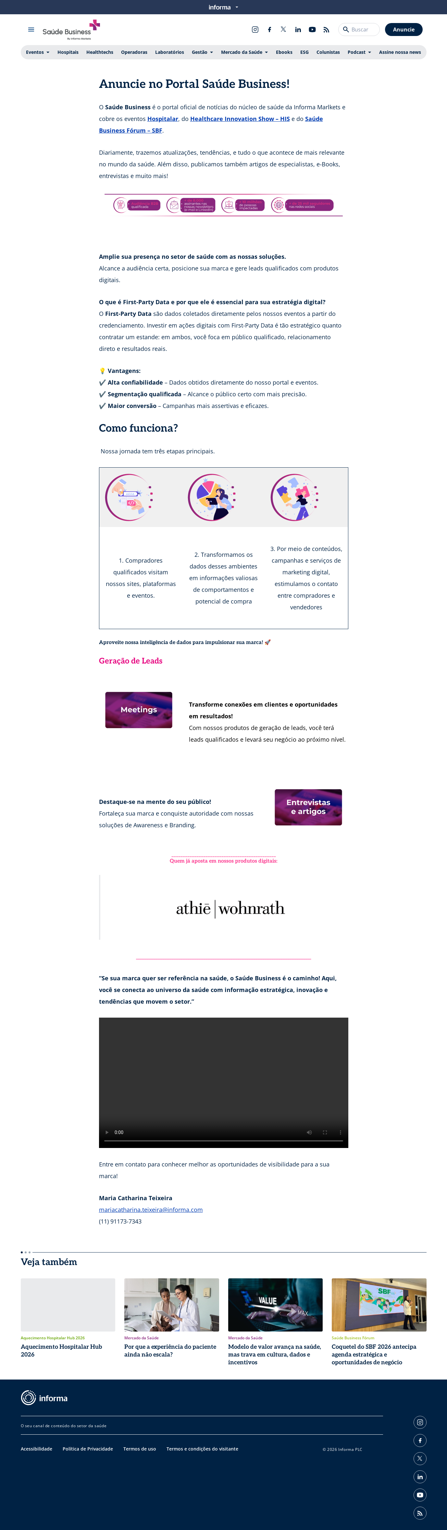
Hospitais (68, 52)
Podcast (357, 52)
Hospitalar (162, 119)
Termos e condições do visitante (202, 1449)
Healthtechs (99, 52)
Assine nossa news (400, 52)
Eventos (35, 52)
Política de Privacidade (88, 1449)
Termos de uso (139, 1449)
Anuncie (404, 29)
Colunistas (328, 52)
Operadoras (134, 52)
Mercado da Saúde (241, 52)
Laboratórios (169, 52)
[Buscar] (346, 29)
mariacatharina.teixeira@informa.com (151, 1209)
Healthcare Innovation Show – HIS (240, 119)
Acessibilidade (36, 1449)
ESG (304, 52)
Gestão (199, 52)
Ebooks (284, 52)
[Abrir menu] (31, 29)
